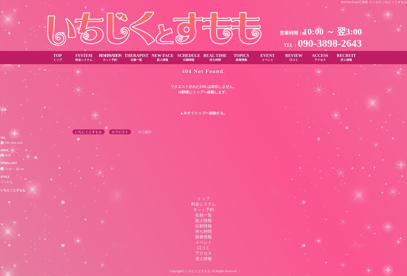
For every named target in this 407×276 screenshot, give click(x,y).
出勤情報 (203, 226)
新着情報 (203, 237)
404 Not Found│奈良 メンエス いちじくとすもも (374, 2)
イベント (203, 242)
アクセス (203, 253)
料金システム (203, 204)
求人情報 (203, 259)
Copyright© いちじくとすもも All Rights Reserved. (203, 271)
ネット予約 (203, 209)
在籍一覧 (203, 215)
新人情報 (203, 220)
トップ (199, 113)
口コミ (203, 248)
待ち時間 (203, 231)
